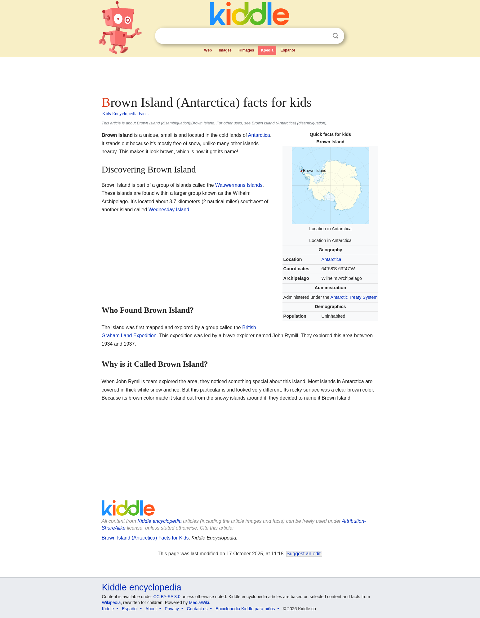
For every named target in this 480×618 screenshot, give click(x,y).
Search (335, 36)
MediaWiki (199, 602)
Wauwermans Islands (238, 185)
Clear (323, 36)
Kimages (246, 50)
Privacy (172, 608)
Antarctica (331, 259)
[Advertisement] (240, 74)
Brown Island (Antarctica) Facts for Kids (145, 537)
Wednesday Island (169, 209)
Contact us (197, 608)
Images (225, 50)
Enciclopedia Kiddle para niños (245, 608)
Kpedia (267, 50)
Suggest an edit (304, 553)
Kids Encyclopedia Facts (125, 113)
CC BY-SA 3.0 (166, 596)
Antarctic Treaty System (354, 297)
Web (208, 50)
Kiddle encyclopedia (159, 521)
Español (287, 50)
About (151, 608)
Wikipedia (111, 602)
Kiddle (108, 608)
